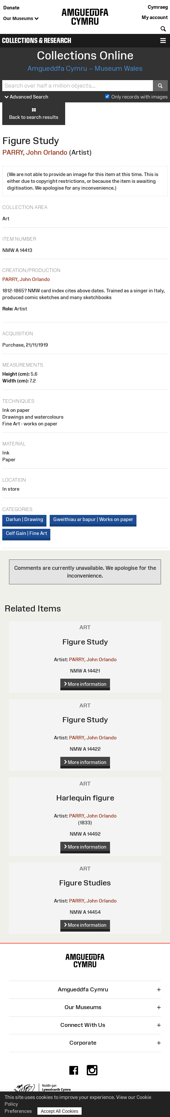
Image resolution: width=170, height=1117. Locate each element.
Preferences (18, 1111)
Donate (11, 7)
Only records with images (139, 96)
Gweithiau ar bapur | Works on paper (93, 519)
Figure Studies (85, 882)
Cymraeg (158, 7)
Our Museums (21, 19)
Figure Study (85, 641)
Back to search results (33, 113)
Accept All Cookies (59, 1111)
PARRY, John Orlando (34, 152)
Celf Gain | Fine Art (26, 533)
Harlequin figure (85, 797)
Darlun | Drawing (24, 519)
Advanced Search (26, 97)
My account (155, 17)
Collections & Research (36, 40)
